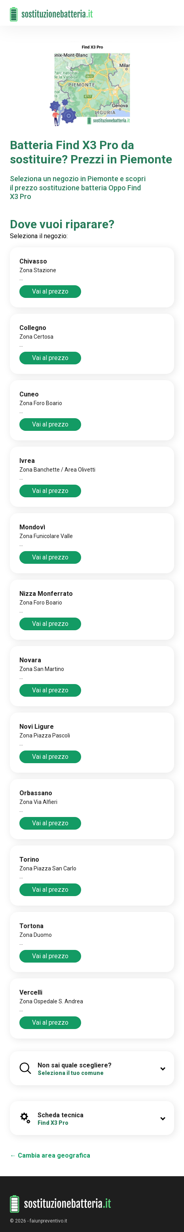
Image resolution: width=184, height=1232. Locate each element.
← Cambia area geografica (50, 1155)
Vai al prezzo (50, 291)
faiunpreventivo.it (48, 1221)
